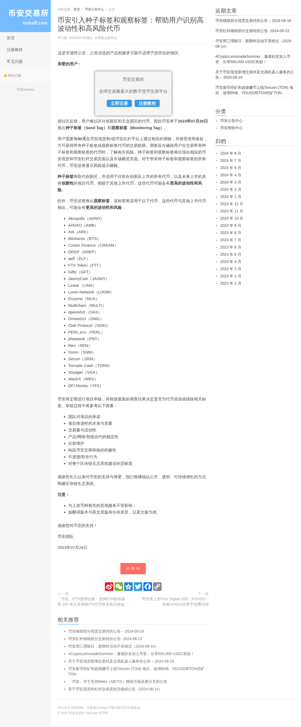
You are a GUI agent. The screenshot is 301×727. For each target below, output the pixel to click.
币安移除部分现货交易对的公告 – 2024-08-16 (106, 632)
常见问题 (15, 61)
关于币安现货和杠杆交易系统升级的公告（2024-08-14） (115, 689)
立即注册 (119, 103)
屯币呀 (103, 713)
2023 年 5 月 (230, 254)
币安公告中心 (94, 9)
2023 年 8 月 (230, 233)
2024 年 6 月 (230, 168)
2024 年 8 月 (230, 153)
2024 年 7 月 (230, 160)
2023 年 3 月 (230, 269)
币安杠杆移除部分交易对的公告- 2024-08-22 (105, 639)
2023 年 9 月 (230, 225)
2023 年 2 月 (230, 276)
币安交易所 (25, 16)
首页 (11, 38)
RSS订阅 (12, 76)
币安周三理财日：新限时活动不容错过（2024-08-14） (113, 647)
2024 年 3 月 (230, 182)
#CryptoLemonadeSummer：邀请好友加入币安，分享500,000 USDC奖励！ (131, 654)
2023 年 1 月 (230, 283)
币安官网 (127, 708)
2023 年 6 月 (230, 247)
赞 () (133, 569)
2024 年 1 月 (230, 196)
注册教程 (15, 49)
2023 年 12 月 (231, 204)
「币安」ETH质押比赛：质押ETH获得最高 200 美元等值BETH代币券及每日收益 (91, 602)
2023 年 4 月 (230, 261)
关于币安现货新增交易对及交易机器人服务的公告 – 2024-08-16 (121, 662)
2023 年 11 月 (231, 211)
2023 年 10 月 (231, 218)
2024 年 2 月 (230, 189)
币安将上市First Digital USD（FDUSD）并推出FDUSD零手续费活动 (175, 602)
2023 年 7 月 (230, 240)
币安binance (25, 89)
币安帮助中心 (231, 128)
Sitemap (92, 713)
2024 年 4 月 (230, 175)
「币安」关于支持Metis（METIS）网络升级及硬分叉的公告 (117, 682)
